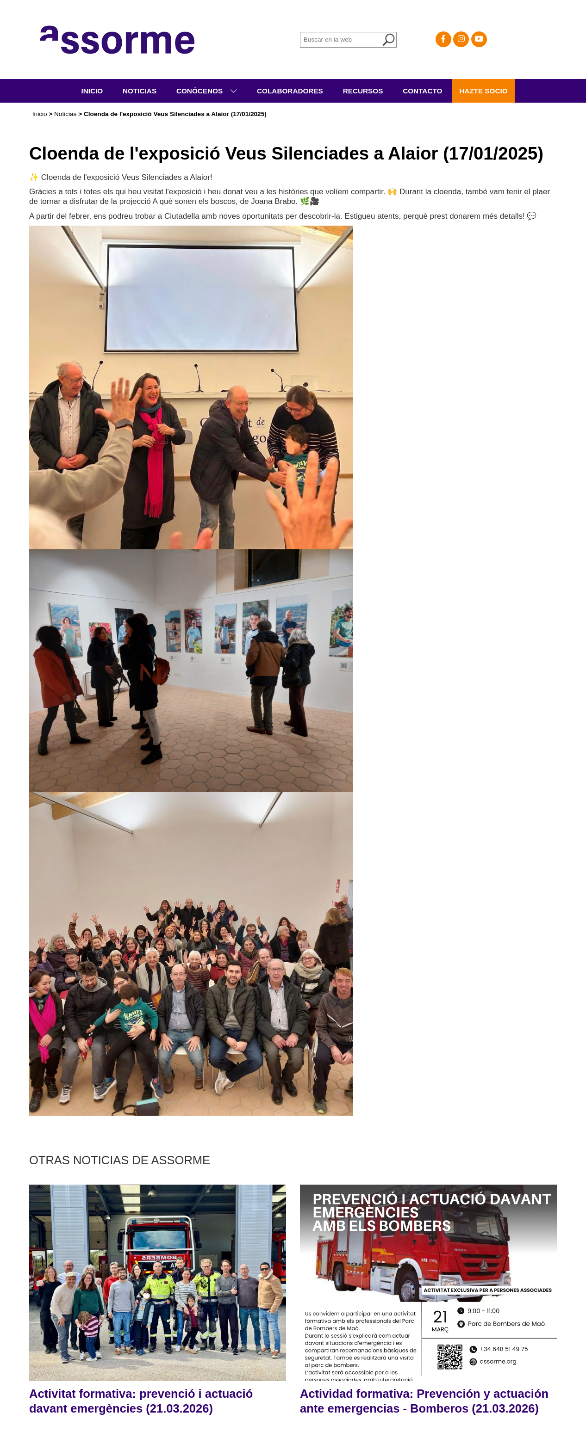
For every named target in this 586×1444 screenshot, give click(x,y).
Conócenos (200, 91)
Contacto (422, 91)
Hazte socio (483, 91)
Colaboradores (290, 91)
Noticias (139, 91)
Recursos (363, 91)
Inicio (92, 91)
